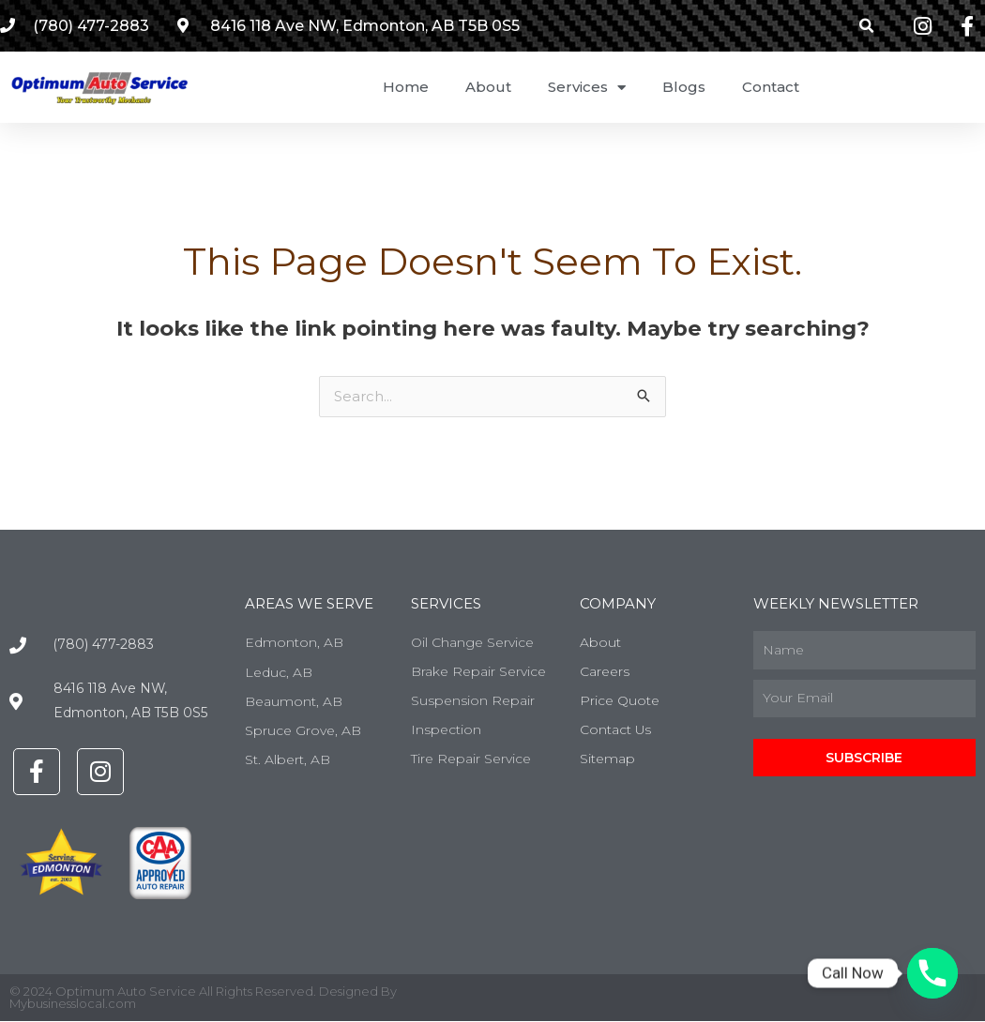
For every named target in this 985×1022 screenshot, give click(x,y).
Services (587, 87)
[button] (867, 25)
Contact (770, 87)
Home (406, 87)
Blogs (683, 87)
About (488, 87)
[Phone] (932, 973)
